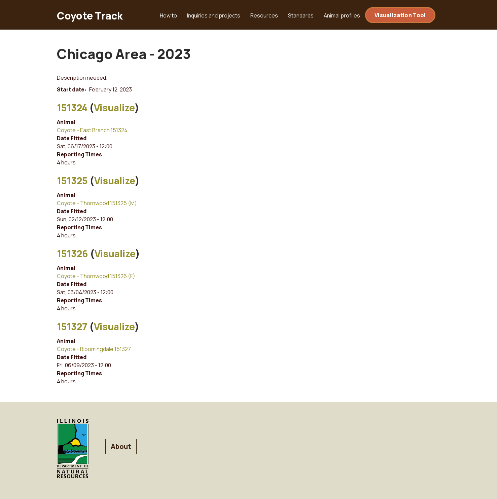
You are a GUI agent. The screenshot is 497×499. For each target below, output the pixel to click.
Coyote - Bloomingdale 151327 (94, 349)
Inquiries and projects (213, 15)
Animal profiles (342, 15)
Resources (264, 15)
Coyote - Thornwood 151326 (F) (96, 276)
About (121, 446)
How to (168, 15)
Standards (301, 15)
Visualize (114, 107)
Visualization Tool (400, 15)
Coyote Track (90, 16)
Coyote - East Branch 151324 (92, 130)
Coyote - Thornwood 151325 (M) (97, 203)
